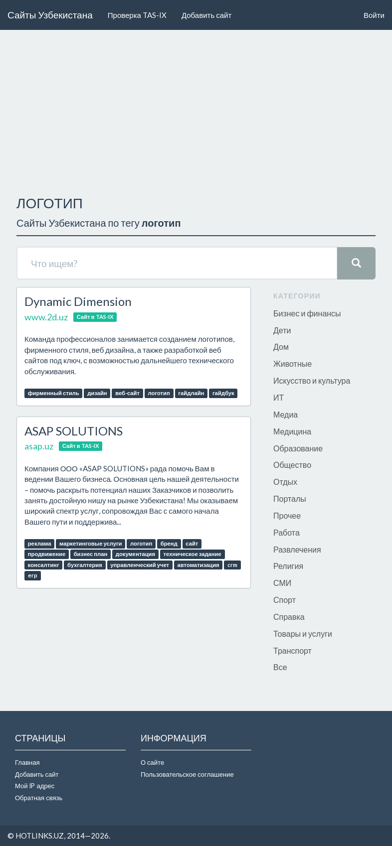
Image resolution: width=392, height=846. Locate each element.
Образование (298, 448)
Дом (281, 346)
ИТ (278, 397)
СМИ (282, 582)
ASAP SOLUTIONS (73, 430)
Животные (292, 363)
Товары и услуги (302, 633)
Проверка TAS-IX (137, 14)
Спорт (284, 599)
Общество (292, 464)
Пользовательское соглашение (187, 774)
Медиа (285, 414)
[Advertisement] (196, 110)
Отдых (285, 481)
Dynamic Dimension (78, 301)
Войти (374, 14)
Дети (282, 330)
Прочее (287, 515)
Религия (288, 565)
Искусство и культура (311, 380)
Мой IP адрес (34, 786)
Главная (27, 762)
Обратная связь (38, 798)
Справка (289, 616)
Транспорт (292, 650)
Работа (286, 532)
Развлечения (297, 549)
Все (280, 667)
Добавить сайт (206, 14)
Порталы (289, 498)
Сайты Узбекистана (50, 14)
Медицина (292, 431)
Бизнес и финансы (307, 313)
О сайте (152, 762)
